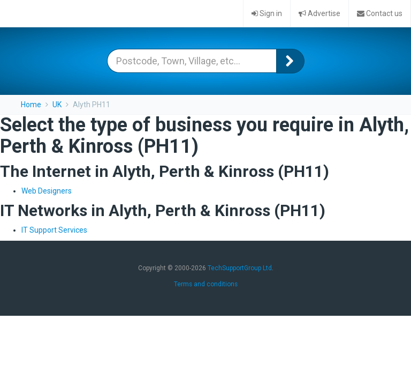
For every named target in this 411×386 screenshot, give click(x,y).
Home (31, 104)
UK (57, 104)
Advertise (319, 13)
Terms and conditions (206, 284)
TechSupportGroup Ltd (240, 268)
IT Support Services (54, 230)
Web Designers (46, 191)
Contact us (379, 13)
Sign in (267, 13)
